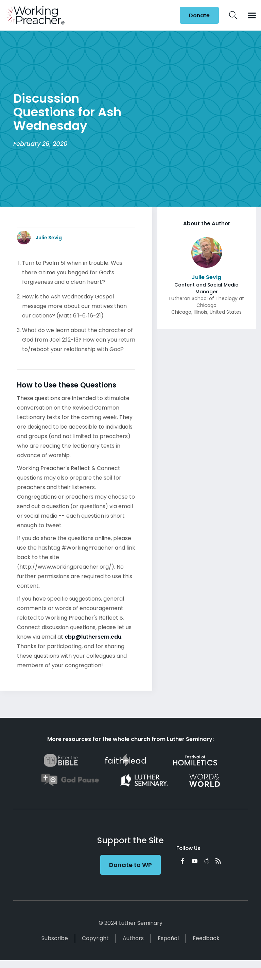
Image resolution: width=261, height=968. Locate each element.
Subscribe (54, 938)
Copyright (95, 938)
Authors (133, 938)
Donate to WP (130, 865)
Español (168, 938)
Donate (199, 15)
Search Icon (233, 15)
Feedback (206, 938)
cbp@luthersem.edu (93, 637)
